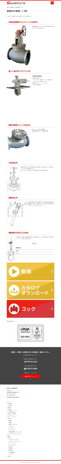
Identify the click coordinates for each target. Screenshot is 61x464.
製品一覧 (9, 418)
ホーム (9, 401)
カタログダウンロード (12, 415)
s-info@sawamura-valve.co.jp (13, 397)
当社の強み (10, 403)
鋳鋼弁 (10, 420)
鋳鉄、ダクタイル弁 (13, 424)
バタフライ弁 (11, 428)
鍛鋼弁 (10, 422)
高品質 (10, 405)
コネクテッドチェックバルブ (15, 434)
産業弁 (18, 250)
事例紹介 (19, 248)
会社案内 (9, 409)
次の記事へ (35, 243)
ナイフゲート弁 (12, 443)
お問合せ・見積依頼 (12, 413)
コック (18, 253)
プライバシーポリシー (12, 417)
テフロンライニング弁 (13, 439)
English (9, 456)
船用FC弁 (11, 451)
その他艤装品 (11, 452)
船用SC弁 (11, 447)
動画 (8, 435)
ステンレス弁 (11, 430)
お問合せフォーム (30, 376)
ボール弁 (11, 426)
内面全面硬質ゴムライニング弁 (15, 432)
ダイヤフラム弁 (12, 445)
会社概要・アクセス (13, 411)
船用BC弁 (11, 449)
